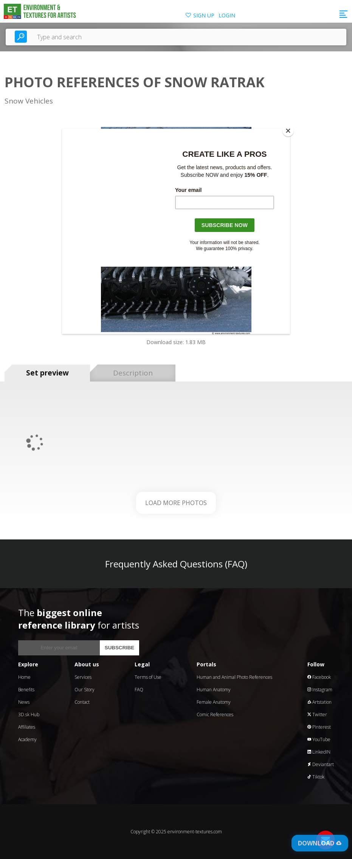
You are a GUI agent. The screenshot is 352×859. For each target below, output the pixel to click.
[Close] (288, 130)
